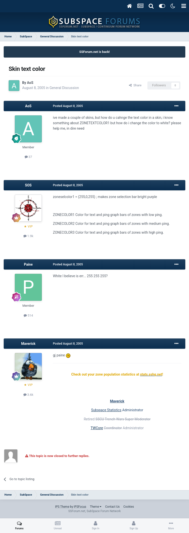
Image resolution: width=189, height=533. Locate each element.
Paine (28, 264)
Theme (95, 506)
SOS (28, 185)
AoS (30, 83)
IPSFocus (80, 506)
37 (28, 157)
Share (135, 85)
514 (28, 315)
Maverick (28, 344)
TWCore (97, 428)
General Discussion (64, 88)
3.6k (28, 394)
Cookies (128, 506)
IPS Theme (62, 506)
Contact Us (112, 506)
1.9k (28, 236)
